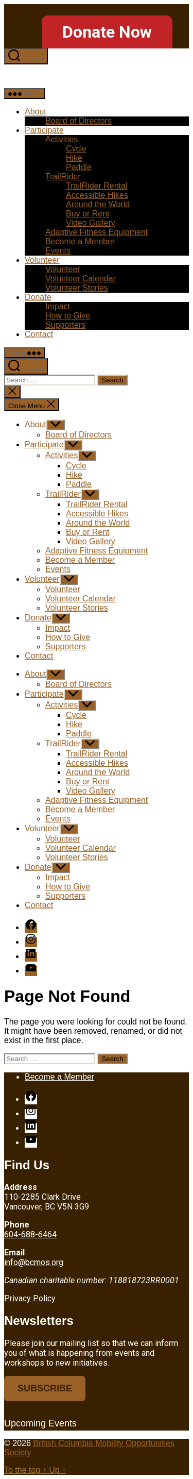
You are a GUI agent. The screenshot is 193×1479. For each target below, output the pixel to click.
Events (58, 250)
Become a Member (80, 241)
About (35, 111)
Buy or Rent (87, 213)
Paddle (79, 167)
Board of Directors (78, 120)
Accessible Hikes (97, 195)
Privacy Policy (30, 1298)
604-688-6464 (30, 1234)
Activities (61, 139)
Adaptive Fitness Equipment (96, 232)
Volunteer (42, 260)
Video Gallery (90, 223)
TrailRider (63, 176)
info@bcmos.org (33, 1262)
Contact (39, 334)
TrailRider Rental (96, 185)
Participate (44, 130)
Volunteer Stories (76, 287)
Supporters (65, 325)
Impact (57, 306)
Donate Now (107, 32)
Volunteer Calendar (80, 278)
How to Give (67, 315)
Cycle (76, 148)
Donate (38, 297)
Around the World (98, 204)
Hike (74, 158)
